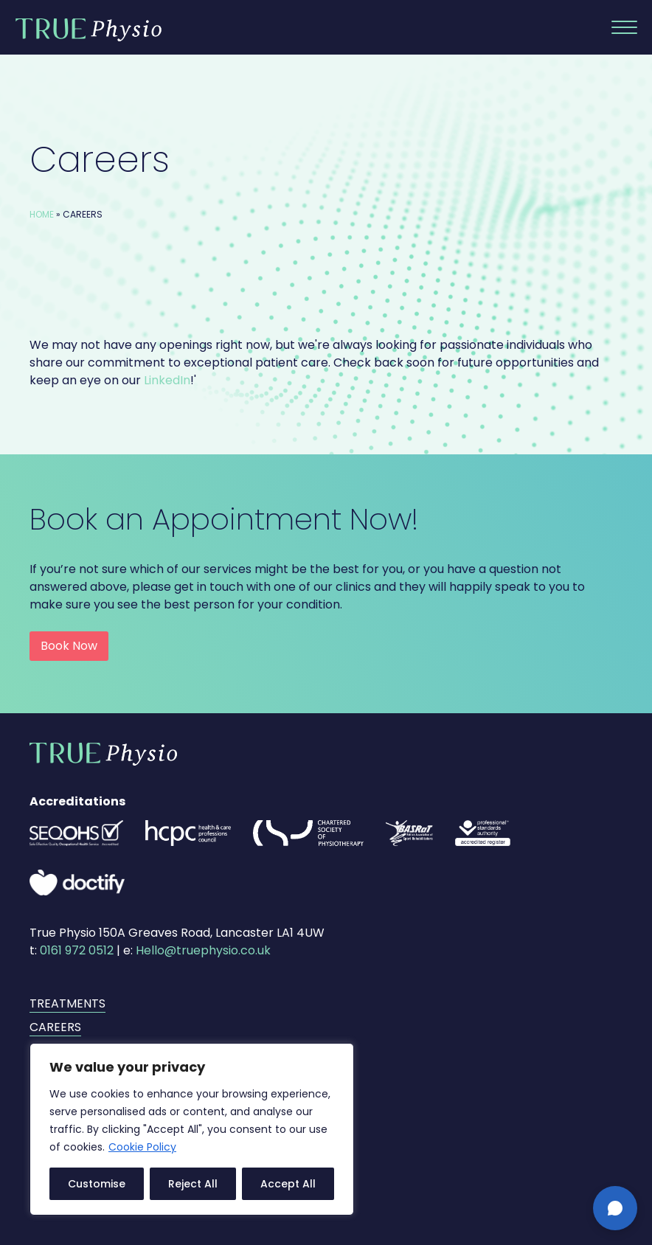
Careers (55, 1027)
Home (42, 214)
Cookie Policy (142, 1147)
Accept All (288, 1183)
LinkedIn (167, 380)
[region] (192, 1129)
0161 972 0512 (77, 950)
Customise (96, 1183)
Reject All (193, 1183)
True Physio (88, 29)
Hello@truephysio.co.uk (203, 950)
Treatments (67, 1003)
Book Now (69, 645)
